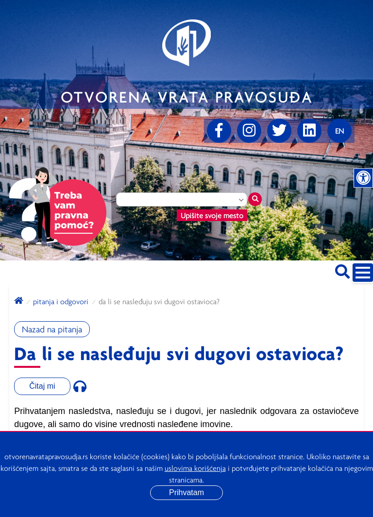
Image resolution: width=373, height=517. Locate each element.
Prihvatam (186, 492)
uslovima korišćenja (195, 468)
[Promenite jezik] (339, 131)
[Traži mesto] (255, 199)
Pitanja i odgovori (60, 301)
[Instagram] (249, 131)
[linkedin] (309, 131)
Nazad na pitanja (52, 329)
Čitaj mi (42, 386)
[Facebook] (219, 131)
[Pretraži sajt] (342, 269)
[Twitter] (279, 131)
